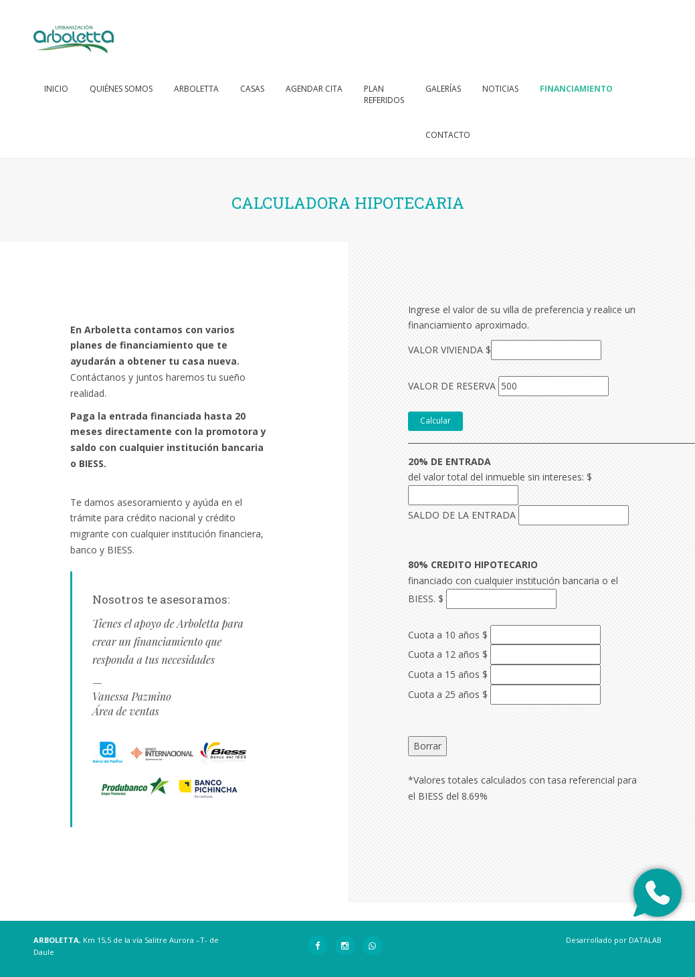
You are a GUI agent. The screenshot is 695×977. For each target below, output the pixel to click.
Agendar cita (314, 88)
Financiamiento (576, 88)
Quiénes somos (121, 88)
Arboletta (196, 88)
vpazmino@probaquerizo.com (160, 726)
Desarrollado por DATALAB (614, 940)
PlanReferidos (384, 94)
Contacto (447, 135)
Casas (252, 88)
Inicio (56, 88)
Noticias (500, 88)
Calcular (435, 420)
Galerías (443, 88)
